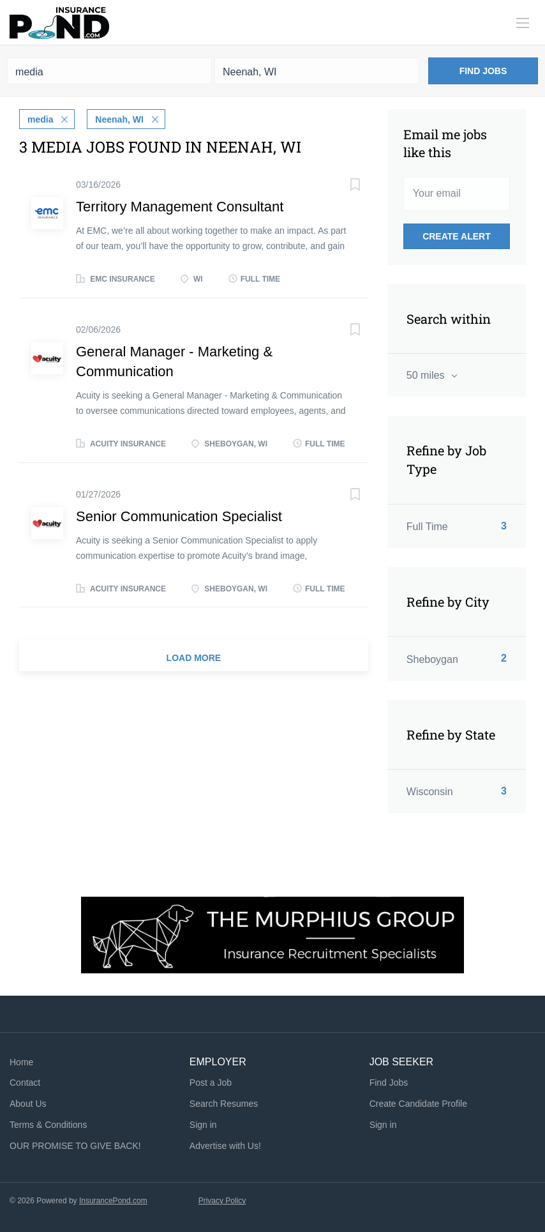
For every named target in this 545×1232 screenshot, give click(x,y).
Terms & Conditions (48, 1125)
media (40, 119)
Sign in (203, 1125)
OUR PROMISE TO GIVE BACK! (75, 1146)
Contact (25, 1082)
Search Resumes (224, 1104)
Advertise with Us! (225, 1146)
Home (21, 1062)
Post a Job (211, 1082)
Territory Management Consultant (179, 207)
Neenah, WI (119, 119)
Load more (194, 658)
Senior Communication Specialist (179, 516)
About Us (28, 1104)
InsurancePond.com (113, 1200)
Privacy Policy (222, 1200)
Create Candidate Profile (418, 1104)
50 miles (427, 375)
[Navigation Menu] (522, 23)
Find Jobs (483, 71)
